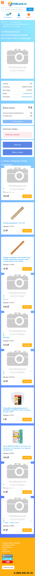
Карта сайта (6, 551)
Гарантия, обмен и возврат (11, 543)
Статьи (4, 549)
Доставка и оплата (8, 545)
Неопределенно (15, 22)
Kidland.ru (4, 22)
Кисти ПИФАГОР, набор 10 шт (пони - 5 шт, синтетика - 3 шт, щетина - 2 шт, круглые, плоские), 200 (17, 448)
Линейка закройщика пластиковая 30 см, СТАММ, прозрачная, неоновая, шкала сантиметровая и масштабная (17, 259)
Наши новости (7, 547)
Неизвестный (27, 93)
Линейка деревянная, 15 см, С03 (14, 223)
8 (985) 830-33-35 (23, 573)
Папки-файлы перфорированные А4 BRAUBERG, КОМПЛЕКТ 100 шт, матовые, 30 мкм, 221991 (17, 410)
